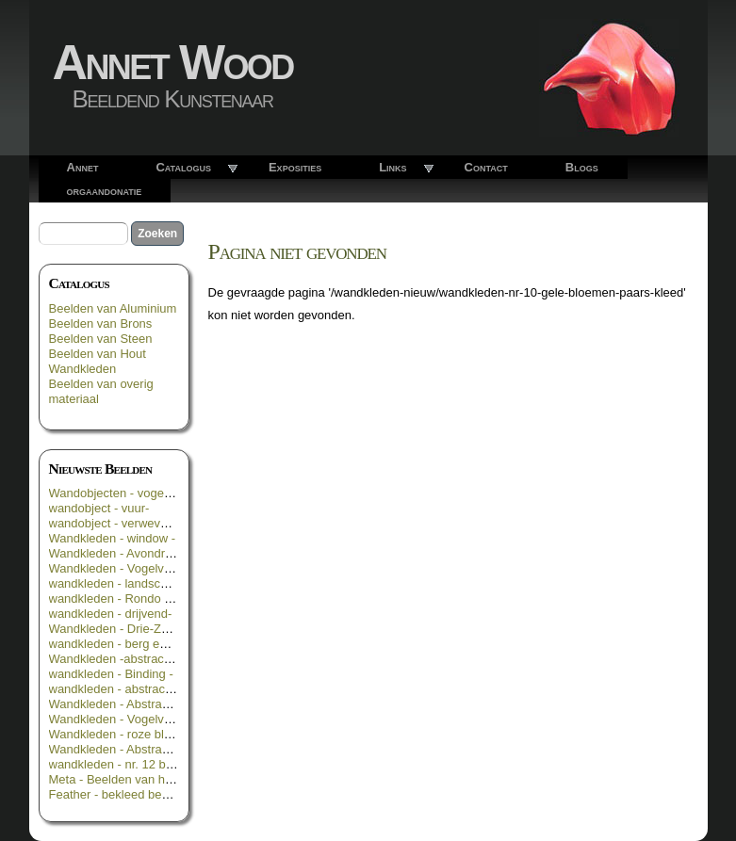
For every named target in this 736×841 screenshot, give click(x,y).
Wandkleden (83, 369)
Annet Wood (173, 62)
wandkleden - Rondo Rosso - (128, 598)
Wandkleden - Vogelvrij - (115, 568)
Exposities (295, 167)
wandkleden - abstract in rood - (133, 689)
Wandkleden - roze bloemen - (129, 734)
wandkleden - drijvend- (110, 613)
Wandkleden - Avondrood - (121, 553)
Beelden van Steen (101, 339)
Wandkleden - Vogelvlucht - (123, 719)
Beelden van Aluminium (113, 308)
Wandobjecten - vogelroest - (125, 493)
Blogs (581, 167)
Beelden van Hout (97, 354)
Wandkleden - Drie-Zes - (115, 629)
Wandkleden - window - (112, 538)
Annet (83, 167)
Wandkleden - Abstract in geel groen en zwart (172, 749)
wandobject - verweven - (115, 523)
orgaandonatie (104, 191)
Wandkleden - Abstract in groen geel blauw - (169, 704)
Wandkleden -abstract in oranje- (135, 659)
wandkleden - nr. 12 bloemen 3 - (136, 764)
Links (392, 167)
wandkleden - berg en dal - (121, 644)
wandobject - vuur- (99, 508)
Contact (486, 167)
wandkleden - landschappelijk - (133, 583)
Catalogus (183, 167)
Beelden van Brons (101, 323)
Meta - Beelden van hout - (119, 779)
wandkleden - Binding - (111, 674)
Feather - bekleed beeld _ (118, 794)
